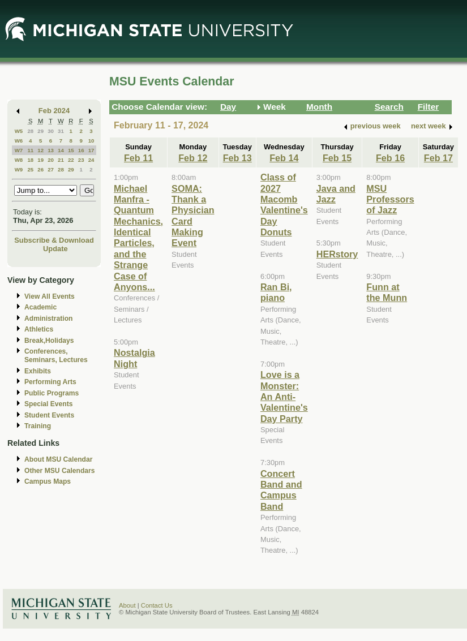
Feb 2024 (54, 110)
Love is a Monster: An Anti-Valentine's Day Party (284, 396)
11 (30, 150)
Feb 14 (283, 158)
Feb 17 (438, 158)
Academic (40, 307)
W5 (19, 131)
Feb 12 (192, 158)
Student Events (49, 415)
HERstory (337, 254)
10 (91, 140)
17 (91, 150)
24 (91, 160)
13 (51, 150)
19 (40, 160)
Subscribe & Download (54, 240)
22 (71, 160)
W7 (19, 150)
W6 (19, 140)
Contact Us (157, 605)
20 (51, 160)
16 (81, 150)
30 (51, 131)
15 (71, 150)
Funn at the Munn (386, 292)
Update (55, 248)
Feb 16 (390, 158)
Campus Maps (47, 481)
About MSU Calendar (58, 459)
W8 (19, 160)
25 (30, 169)
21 (61, 160)
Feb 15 (337, 158)
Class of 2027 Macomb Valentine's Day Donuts (284, 204)
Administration (48, 318)
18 (30, 160)
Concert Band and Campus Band (281, 489)
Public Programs (51, 393)
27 (51, 169)
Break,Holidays (49, 341)
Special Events (48, 404)
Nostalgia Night (134, 357)
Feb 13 (237, 158)
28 (30, 131)
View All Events (49, 296)
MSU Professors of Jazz (390, 199)
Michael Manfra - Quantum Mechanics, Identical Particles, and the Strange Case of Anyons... (138, 237)
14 (61, 150)
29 (40, 131)
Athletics (38, 329)
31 (61, 131)
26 (40, 169)
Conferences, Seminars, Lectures (56, 355)
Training (37, 426)
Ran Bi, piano (276, 292)
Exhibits (37, 371)
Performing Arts (50, 382)
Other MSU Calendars (59, 471)
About (127, 605)
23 (81, 160)
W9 (19, 169)
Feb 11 (138, 158)
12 (40, 150)
